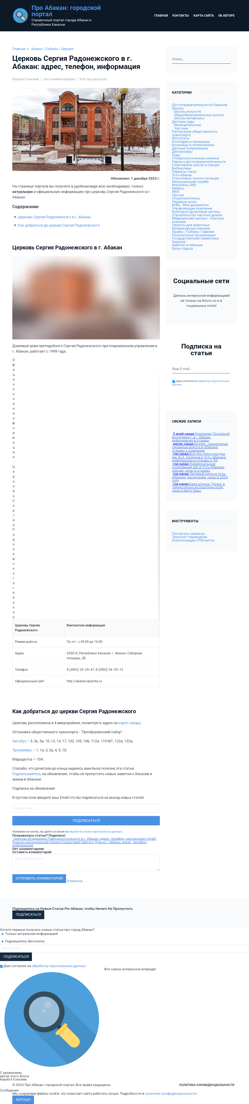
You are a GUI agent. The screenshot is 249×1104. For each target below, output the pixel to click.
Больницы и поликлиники (193, 145)
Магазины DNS (184, 185)
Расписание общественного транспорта (194, 133)
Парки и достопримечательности (199, 162)
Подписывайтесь (26, 774)
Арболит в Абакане (187, 245)
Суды (176, 155)
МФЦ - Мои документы (190, 205)
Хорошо (23, 1100)
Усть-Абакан (182, 175)
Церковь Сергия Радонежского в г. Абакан (54, 217)
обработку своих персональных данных (95, 831)
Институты (180, 138)
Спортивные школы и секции (195, 165)
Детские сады (183, 122)
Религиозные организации (194, 235)
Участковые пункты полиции (195, 178)
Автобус (19, 741)
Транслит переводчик (189, 537)
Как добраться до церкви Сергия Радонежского (59, 225)
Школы (178, 108)
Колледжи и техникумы (191, 142)
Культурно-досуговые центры (196, 212)
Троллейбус (22, 750)
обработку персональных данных (59, 966)
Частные (181, 128)
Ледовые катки (184, 202)
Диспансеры (182, 152)
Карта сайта (203, 15)
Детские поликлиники (190, 148)
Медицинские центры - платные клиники (198, 220)
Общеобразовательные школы (199, 115)
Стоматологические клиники (195, 158)
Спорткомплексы (186, 198)
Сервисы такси (184, 172)
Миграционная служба (190, 182)
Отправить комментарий (39, 878)
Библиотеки (181, 168)
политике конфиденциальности (171, 1094)
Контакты (180, 15)
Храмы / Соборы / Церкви (52, 49)
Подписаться (86, 820)
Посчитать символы (188, 534)
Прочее (178, 195)
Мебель (178, 188)
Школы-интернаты (189, 118)
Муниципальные (187, 125)
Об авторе (226, 15)
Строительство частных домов (197, 215)
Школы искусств (187, 111)
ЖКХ (175, 192)
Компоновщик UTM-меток (193, 540)
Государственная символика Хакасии (195, 240)
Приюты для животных (191, 225)
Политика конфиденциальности (206, 1085)
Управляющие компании (192, 208)
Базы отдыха (182, 248)
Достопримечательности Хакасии (199, 105)
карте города (129, 723)
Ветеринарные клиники (191, 228)
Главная (161, 15)
